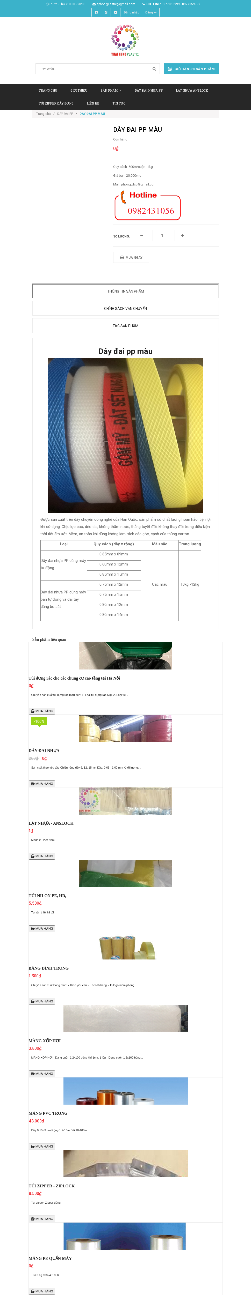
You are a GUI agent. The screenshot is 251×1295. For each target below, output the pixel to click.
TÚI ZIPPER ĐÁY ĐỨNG (56, 103)
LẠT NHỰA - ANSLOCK (51, 823)
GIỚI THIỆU (78, 90)
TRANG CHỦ (48, 90)
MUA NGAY (131, 257)
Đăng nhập (131, 12)
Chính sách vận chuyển (125, 309)
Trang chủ (45, 114)
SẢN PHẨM (111, 90)
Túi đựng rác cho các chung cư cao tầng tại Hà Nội (74, 678)
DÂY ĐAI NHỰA (44, 750)
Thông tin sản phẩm (125, 291)
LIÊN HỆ (93, 103)
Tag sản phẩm (125, 326)
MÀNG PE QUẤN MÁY (50, 1258)
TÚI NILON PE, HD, (47, 896)
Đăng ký (151, 12)
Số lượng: (121, 236)
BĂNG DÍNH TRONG (49, 968)
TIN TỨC (118, 103)
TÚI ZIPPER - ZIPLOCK (52, 1186)
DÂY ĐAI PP (65, 114)
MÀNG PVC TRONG (48, 1113)
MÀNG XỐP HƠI (45, 1041)
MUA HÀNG (42, 711)
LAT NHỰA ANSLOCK (192, 90)
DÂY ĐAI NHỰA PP (149, 90)
